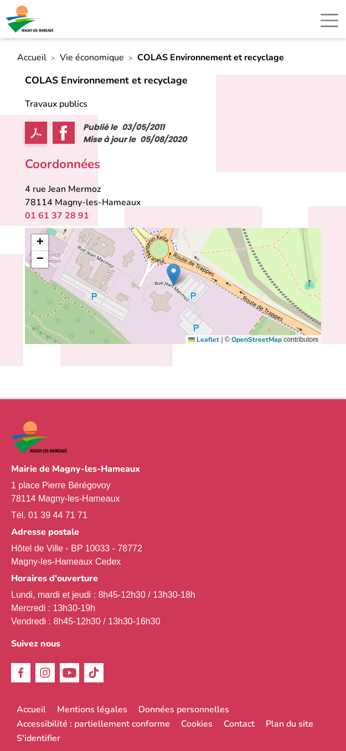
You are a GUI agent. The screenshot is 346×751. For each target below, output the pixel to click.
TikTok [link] (94, 672)
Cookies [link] (197, 724)
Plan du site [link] (289, 724)
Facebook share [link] (64, 133)
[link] (30, 19)
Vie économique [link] (92, 58)
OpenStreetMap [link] (256, 339)
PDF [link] (36, 133)
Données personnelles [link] (183, 709)
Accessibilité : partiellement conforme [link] (93, 724)
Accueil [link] (32, 58)
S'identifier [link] (38, 738)
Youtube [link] (69, 672)
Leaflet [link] (203, 339)
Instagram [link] (45, 672)
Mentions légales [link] (92, 709)
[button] (173, 274)
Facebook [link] (20, 672)
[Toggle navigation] (329, 20)
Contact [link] (239, 724)
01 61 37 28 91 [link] (57, 216)
